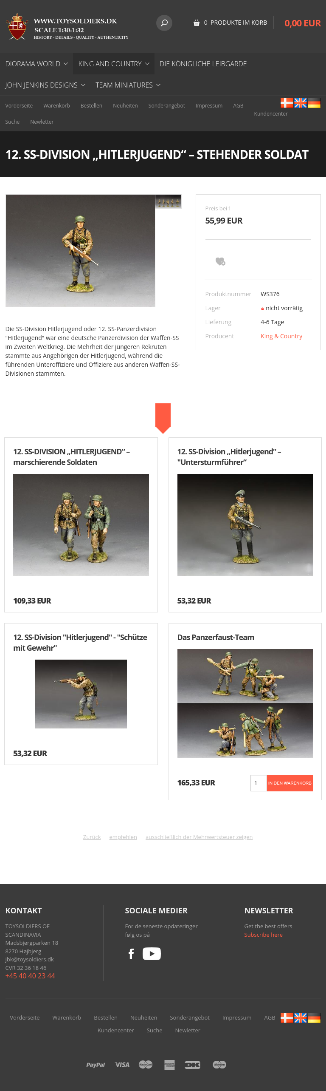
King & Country (281, 336)
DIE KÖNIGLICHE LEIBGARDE (203, 63)
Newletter (41, 121)
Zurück (92, 837)
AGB (238, 105)
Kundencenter (271, 113)
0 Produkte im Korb (235, 22)
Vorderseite (19, 105)
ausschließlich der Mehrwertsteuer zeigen (199, 837)
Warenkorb (56, 105)
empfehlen (124, 837)
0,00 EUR (302, 22)
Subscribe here (263, 934)
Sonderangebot (167, 105)
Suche (13, 121)
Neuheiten (125, 105)
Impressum (209, 105)
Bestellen (91, 105)
